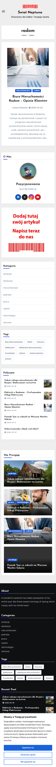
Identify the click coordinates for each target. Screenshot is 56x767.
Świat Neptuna (30, 12)
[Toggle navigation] (3, 11)
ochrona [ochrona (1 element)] (40, 342)
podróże (7, 295)
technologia (9, 315)
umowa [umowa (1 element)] (8, 359)
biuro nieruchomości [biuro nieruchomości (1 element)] (14, 342)
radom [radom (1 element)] (22, 353)
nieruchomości (23, 91)
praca (6, 301)
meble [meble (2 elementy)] (29, 342)
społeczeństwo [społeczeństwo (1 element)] (36, 353)
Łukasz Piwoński (20, 108)
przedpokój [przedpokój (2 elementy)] (10, 353)
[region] (28, 740)
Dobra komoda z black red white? (21, 429)
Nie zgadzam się (28, 762)
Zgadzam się (28, 748)
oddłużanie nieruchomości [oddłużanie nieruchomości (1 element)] (30, 347)
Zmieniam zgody (28, 755)
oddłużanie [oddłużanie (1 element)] (9, 347)
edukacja (8, 281)
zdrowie (7, 322)
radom (37, 91)
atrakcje (7, 274)
